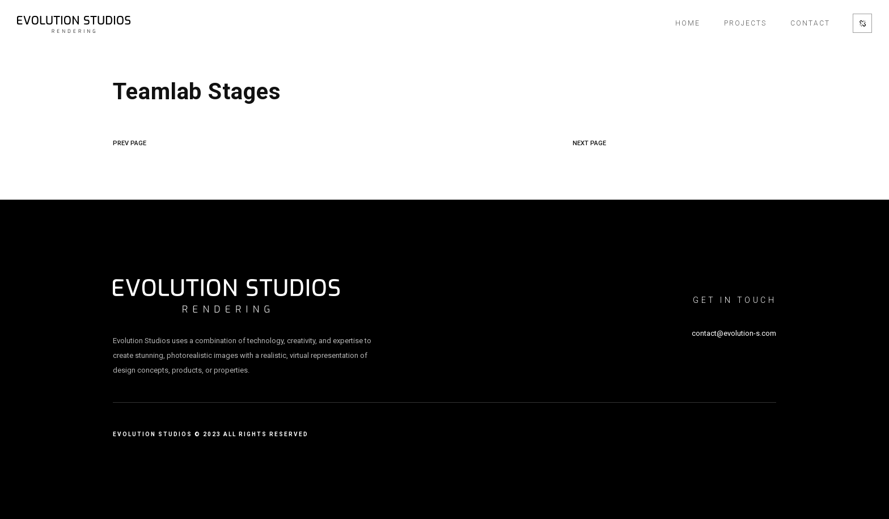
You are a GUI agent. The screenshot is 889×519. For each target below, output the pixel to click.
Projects (745, 23)
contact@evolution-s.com (734, 333)
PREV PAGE (129, 143)
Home (687, 23)
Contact (810, 23)
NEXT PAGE (589, 143)
